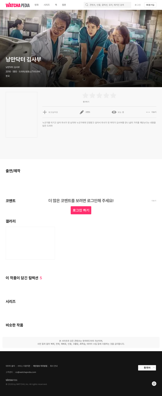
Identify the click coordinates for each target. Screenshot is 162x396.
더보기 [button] (151, 112)
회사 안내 (53, 366)
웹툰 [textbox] (64, 4)
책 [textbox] (56, 4)
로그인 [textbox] (138, 5)
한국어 (147, 367)
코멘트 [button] (84, 112)
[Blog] (154, 383)
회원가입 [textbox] (150, 5)
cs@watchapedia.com (25, 372)
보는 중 (118, 112)
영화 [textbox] (36, 4)
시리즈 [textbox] (47, 4)
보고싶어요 (50, 112)
